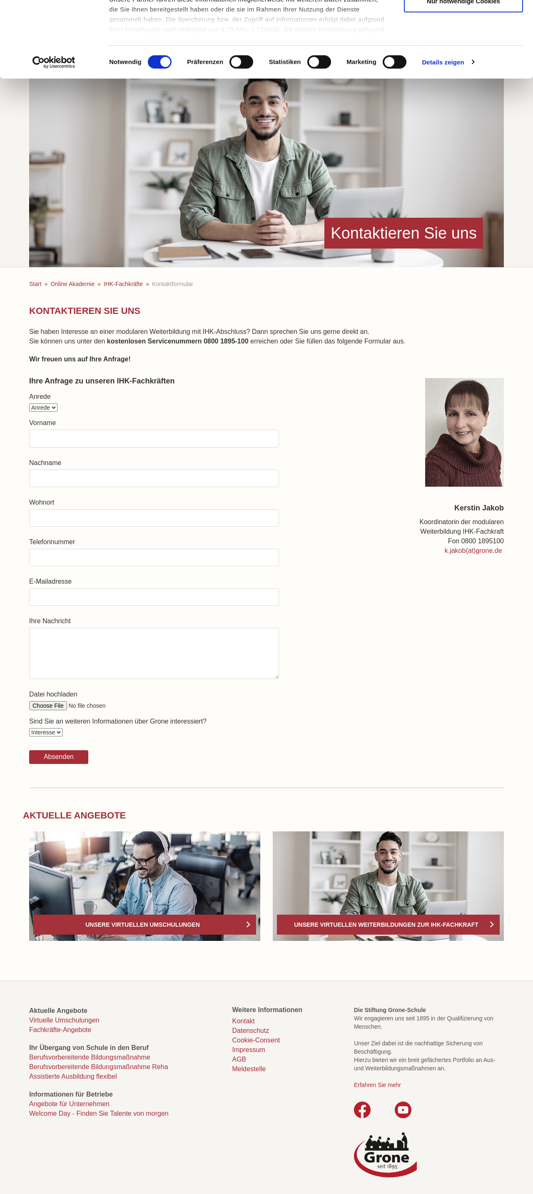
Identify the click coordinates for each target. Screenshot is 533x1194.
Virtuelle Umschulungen (64, 1020)
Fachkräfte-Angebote (60, 1029)
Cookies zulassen (463, 21)
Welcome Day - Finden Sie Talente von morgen (99, 1113)
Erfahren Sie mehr (377, 1085)
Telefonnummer (52, 541)
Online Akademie (72, 284)
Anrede (40, 396)
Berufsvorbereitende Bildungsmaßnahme (89, 1057)
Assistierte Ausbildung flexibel (73, 1076)
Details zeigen (443, 133)
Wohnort (41, 502)
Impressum (248, 1049)
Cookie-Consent (256, 1040)
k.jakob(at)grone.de (473, 550)
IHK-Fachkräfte (123, 284)
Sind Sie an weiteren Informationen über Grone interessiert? (118, 721)
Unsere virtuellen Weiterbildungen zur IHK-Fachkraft (386, 924)
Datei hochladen (53, 694)
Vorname (42, 422)
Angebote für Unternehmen (69, 1103)
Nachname (45, 462)
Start (35, 284)
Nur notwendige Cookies (463, 71)
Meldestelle (249, 1068)
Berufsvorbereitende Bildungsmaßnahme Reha (98, 1066)
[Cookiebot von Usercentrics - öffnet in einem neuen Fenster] (53, 133)
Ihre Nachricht (50, 620)
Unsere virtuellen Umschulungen (142, 924)
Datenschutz (250, 1030)
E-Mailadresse (50, 581)
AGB (239, 1059)
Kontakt (243, 1021)
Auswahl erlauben (463, 46)
